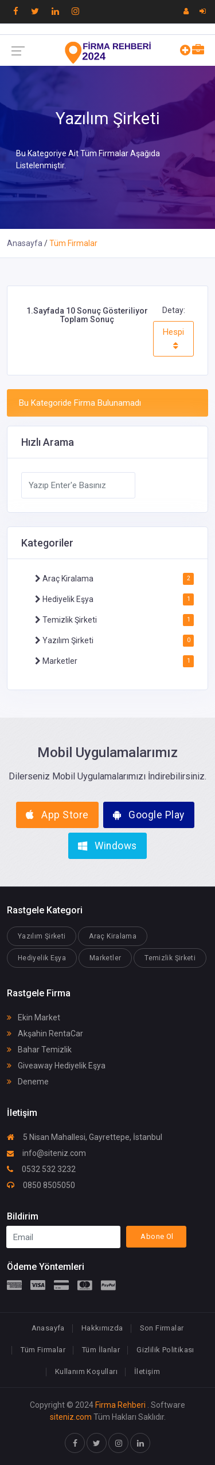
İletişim (147, 1371)
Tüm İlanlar (101, 1349)
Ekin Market (33, 1017)
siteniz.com (71, 1417)
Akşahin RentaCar (45, 1033)
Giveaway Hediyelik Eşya (56, 1065)
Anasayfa (24, 243)
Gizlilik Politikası (165, 1349)
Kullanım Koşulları (86, 1371)
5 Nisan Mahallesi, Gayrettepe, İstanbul (84, 1137)
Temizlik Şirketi (69, 619)
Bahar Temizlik (39, 1049)
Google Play (149, 815)
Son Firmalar (162, 1328)
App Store (57, 815)
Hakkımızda (102, 1328)
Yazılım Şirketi (67, 640)
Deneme (28, 1081)
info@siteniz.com (46, 1153)
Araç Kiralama (67, 578)
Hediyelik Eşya (67, 599)
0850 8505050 (41, 1185)
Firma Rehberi (120, 1404)
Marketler (59, 661)
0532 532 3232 (41, 1169)
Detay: (173, 310)
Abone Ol (156, 1236)
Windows (107, 846)
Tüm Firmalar (43, 1349)
